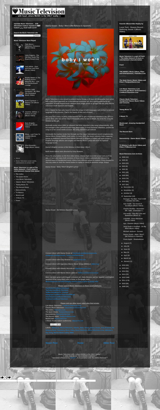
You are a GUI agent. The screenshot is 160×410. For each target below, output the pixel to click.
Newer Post (51, 343)
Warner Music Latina (61, 333)
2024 (124, 163)
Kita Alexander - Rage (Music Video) (32, 146)
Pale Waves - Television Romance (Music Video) (32, 46)
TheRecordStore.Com (67, 316)
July (125, 246)
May (125, 252)
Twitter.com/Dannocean (74, 255)
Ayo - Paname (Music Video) (133, 223)
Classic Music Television (25, 182)
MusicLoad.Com (61, 318)
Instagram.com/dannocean (55, 255)
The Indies (20, 174)
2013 (124, 274)
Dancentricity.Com (63, 314)
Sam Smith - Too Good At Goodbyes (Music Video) (133, 205)
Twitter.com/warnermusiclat (88, 273)
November (128, 190)
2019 (124, 178)
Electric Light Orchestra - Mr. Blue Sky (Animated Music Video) (32, 92)
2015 (124, 268)
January (127, 261)
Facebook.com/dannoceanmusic (85, 253)
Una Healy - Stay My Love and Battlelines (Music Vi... (134, 214)
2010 (124, 283)
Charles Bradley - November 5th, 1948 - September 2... (133, 209)
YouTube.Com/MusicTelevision (57, 290)
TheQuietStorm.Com (66, 312)
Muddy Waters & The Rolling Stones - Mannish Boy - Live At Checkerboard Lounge (32, 81)
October (127, 193)
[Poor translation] (8, 378)
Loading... (123, 67)
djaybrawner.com (79, 260)
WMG (72, 333)
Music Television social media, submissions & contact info (26, 162)
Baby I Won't (84, 328)
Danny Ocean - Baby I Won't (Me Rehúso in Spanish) (133, 235)
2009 (124, 286)
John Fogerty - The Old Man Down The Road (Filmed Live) (32, 57)
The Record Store (22, 187)
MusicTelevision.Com (96, 330)
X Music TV (20, 198)
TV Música (20, 192)
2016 (124, 265)
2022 (124, 169)
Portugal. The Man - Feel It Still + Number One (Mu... (134, 200)
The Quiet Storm (22, 177)
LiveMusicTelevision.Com (71, 305)
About (18, 158)
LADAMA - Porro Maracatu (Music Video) (133, 219)
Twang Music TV (22, 185)
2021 (124, 172)
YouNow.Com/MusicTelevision (57, 299)
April (126, 255)
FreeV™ (73, 358)
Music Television (58, 330)
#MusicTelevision (66, 328)
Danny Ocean (95, 328)
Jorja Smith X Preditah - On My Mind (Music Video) (134, 227)
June (126, 249)
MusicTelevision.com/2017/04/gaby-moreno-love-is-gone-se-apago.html (72, 281)
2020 (124, 175)
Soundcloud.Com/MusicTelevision (58, 297)
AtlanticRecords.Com (83, 268)
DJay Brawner (106, 328)
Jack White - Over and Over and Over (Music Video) (32, 68)
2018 (124, 181)
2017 (124, 184)
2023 (124, 166)
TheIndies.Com (59, 310)
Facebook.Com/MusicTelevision (57, 288)
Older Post (108, 343)
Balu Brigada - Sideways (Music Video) (31, 125)
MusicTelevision (81, 330)
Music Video (69, 330)
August (126, 243)
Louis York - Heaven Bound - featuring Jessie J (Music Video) (131, 29)
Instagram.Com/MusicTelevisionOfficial (60, 294)
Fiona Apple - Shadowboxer (133, 239)
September (128, 196)
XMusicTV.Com (77, 321)
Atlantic (76, 328)
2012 (124, 277)
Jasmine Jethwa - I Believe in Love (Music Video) (32, 114)
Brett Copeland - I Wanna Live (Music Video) (32, 102)
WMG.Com (95, 264)
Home (80, 343)
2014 (124, 271)
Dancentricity (21, 190)
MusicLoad (20, 195)
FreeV (18, 200)
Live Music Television (24, 179)
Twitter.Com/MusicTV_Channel (57, 292)
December (128, 187)
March (126, 258)
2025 (124, 160)
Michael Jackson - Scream (133, 231)
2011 (124, 280)
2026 (124, 157)
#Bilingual (55, 328)
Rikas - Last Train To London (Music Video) (32, 136)
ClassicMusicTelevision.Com (75, 308)
